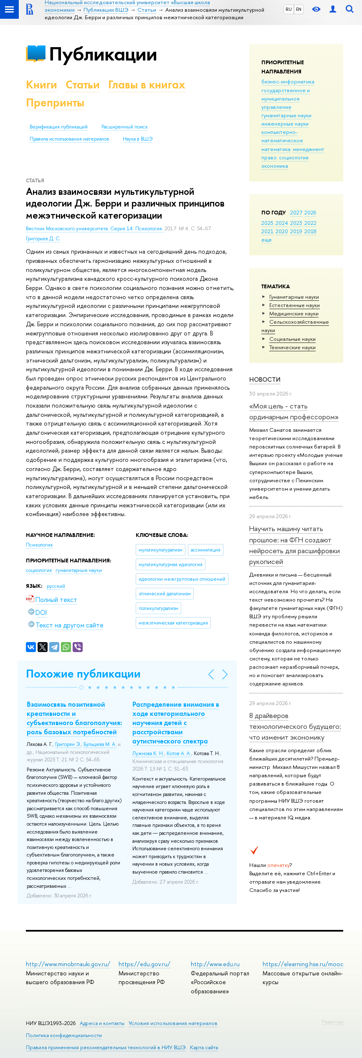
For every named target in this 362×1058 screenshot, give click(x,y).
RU (289, 9)
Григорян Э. (68, 744)
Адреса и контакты (102, 1023)
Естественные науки (294, 305)
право (269, 157)
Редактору (332, 1022)
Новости (265, 379)
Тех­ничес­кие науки (292, 347)
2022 (310, 223)
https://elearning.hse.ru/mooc (303, 964)
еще (266, 239)
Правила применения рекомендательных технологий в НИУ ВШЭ (106, 1047)
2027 (296, 212)
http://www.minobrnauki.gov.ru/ (68, 964)
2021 (267, 231)
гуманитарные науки (286, 115)
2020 (282, 231)
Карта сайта (204, 1047)
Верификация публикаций (59, 126)
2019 (296, 231)
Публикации (103, 53)
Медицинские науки (294, 313)
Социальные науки (292, 339)
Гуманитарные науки (294, 296)
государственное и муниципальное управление (285, 98)
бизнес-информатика (287, 81)
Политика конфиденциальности (64, 1035)
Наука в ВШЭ (137, 139)
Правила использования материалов (69, 139)
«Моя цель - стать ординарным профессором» (294, 411)
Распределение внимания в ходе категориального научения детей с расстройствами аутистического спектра (175, 723)
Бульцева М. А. (100, 744)
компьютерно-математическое (282, 136)
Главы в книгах (146, 84)
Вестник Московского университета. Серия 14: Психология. (95, 228)
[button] (81, 687)
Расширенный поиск (124, 126)
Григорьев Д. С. (43, 238)
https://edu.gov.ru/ (144, 964)
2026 (310, 212)
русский (56, 586)
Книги (41, 84)
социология (294, 157)
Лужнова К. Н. (148, 753)
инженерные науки (285, 123)
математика (276, 149)
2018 (310, 231)
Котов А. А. (179, 753)
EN (298, 9)
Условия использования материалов (173, 1023)
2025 (267, 223)
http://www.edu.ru (215, 964)
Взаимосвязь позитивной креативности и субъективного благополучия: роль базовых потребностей (74, 718)
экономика (274, 165)
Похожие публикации (83, 673)
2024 (282, 223)
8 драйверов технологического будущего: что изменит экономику (295, 726)
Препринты (55, 102)
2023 (296, 223)
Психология (39, 545)
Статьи (83, 84)
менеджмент (308, 149)
